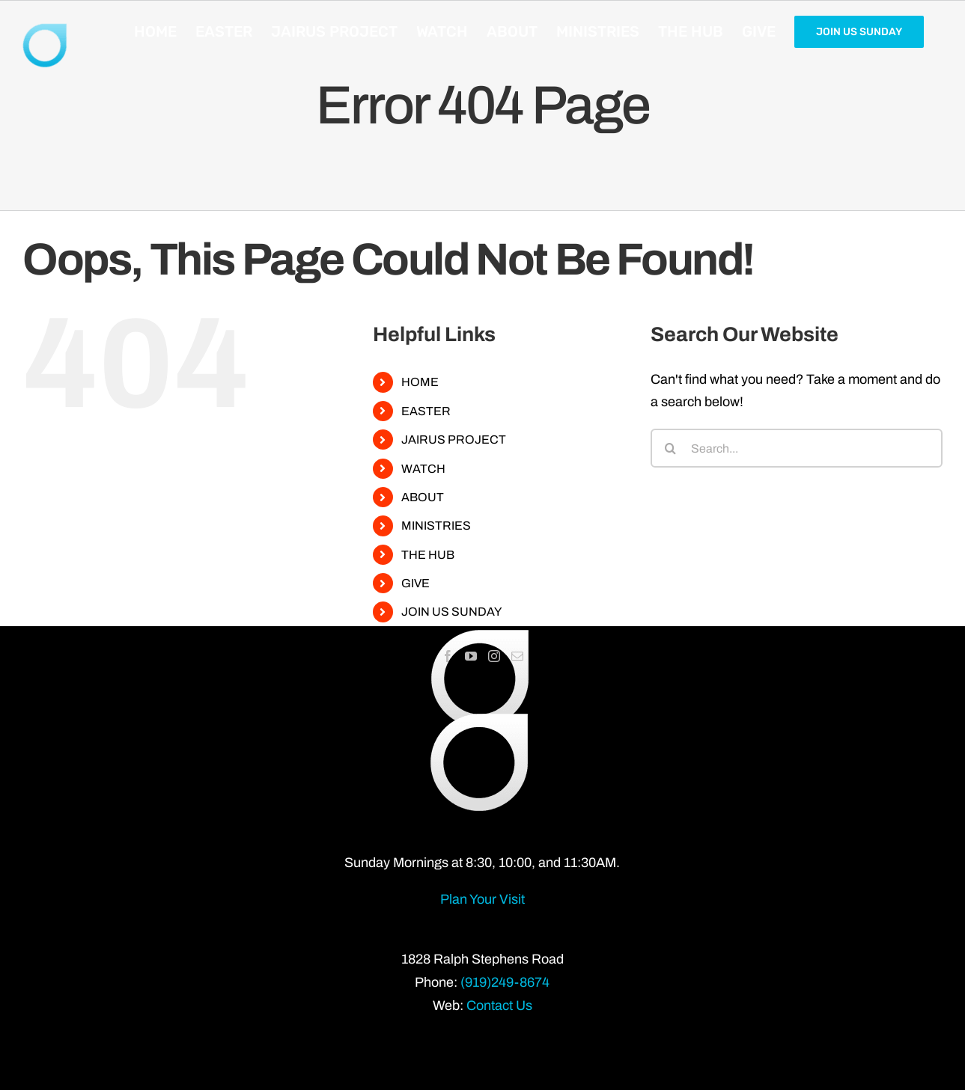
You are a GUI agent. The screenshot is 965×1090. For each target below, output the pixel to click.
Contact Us (499, 1005)
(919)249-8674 (505, 982)
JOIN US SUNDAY (451, 611)
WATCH (423, 468)
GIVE (415, 583)
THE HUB (427, 554)
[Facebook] (448, 656)
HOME (420, 382)
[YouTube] (471, 656)
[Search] (670, 448)
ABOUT (422, 497)
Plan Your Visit (482, 899)
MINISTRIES (436, 525)
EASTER (426, 411)
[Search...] (797, 448)
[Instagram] (494, 656)
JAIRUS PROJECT (453, 439)
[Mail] (517, 656)
